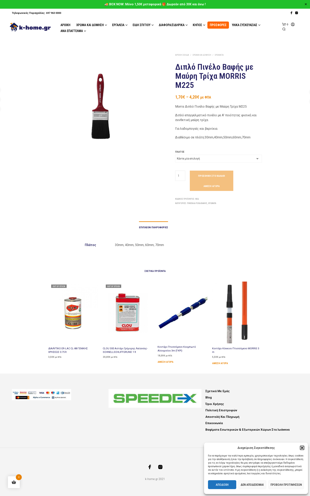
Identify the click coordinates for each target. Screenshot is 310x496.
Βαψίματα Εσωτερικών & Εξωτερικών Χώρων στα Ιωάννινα (247, 429)
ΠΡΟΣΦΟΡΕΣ (218, 25)
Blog (208, 397)
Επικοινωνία (214, 423)
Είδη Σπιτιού (141, 25)
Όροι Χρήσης (214, 404)
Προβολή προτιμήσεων (286, 485)
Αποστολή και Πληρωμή (222, 417)
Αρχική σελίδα (182, 55)
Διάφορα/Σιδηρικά (171, 25)
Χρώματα (219, 55)
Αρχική (65, 25)
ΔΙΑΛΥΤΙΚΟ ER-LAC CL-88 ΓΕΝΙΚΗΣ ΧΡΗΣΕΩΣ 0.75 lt (68, 349)
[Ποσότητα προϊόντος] (180, 176)
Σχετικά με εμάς (217, 391)
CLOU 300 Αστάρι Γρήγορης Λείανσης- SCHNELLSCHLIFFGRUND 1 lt (125, 348)
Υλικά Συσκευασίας (244, 25)
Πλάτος (179, 151)
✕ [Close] (305, 4)
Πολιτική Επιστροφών (221, 410)
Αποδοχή (222, 485)
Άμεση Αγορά (211, 186)
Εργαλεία (118, 25)
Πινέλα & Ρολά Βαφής (197, 203)
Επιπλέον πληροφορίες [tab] (153, 227)
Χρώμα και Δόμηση (90, 25)
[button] (302, 448)
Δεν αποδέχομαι (252, 485)
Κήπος (197, 25)
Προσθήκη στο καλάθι (211, 175)
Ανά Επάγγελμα (71, 31)
